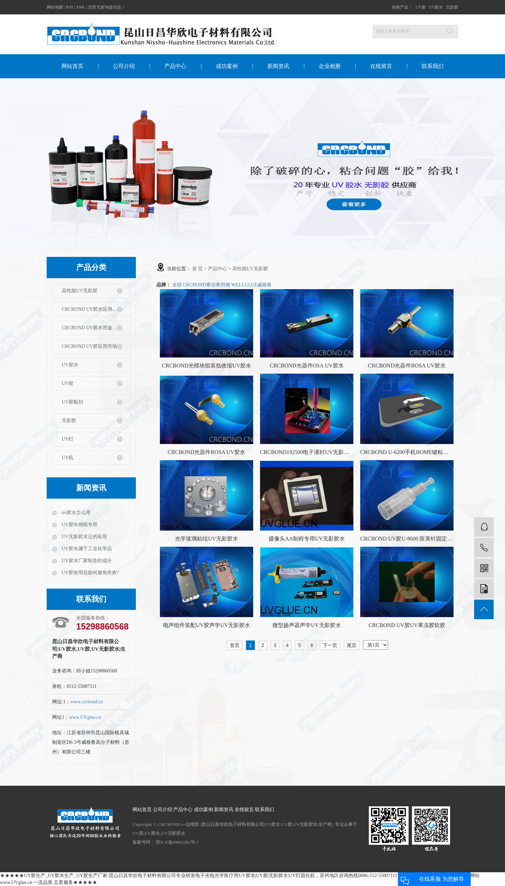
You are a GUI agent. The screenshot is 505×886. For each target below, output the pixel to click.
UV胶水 (436, 7)
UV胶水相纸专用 (78, 524)
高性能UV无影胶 (79, 290)
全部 (177, 284)
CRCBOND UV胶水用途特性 (92, 327)
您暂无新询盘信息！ (106, 7)
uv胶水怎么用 (75, 512)
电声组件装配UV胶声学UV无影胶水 (206, 625)
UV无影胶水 (173, 833)
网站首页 (72, 66)
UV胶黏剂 (72, 402)
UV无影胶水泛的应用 (83, 536)
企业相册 (330, 66)
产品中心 (175, 66)
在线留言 (381, 66)
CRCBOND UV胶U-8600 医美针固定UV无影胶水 (407, 539)
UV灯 (67, 439)
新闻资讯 (278, 66)
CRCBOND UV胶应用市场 (89, 346)
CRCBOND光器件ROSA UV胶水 (206, 452)
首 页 (197, 268)
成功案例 (227, 66)
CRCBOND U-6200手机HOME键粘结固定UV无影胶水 (407, 452)
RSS (69, 7)
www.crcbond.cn (86, 701)
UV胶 (420, 7)
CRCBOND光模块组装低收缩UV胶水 (206, 365)
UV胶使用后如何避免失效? (89, 572)
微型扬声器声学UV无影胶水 (306, 625)
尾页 (351, 645)
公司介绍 (124, 66)
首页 (234, 645)
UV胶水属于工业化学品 (86, 548)
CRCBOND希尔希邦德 (206, 284)
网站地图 (55, 7)
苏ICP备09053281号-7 (177, 842)
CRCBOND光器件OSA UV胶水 (307, 365)
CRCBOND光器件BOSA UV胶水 (407, 365)
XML (80, 7)
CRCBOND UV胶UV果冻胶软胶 (406, 625)
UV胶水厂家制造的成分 (86, 560)
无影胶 (452, 7)
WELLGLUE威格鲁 (251, 284)
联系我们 (433, 66)
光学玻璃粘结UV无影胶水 (206, 539)
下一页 (330, 645)
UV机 (67, 457)
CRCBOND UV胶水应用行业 (92, 309)
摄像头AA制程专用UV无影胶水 (307, 539)
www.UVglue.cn (85, 717)
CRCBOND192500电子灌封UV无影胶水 (306, 452)
